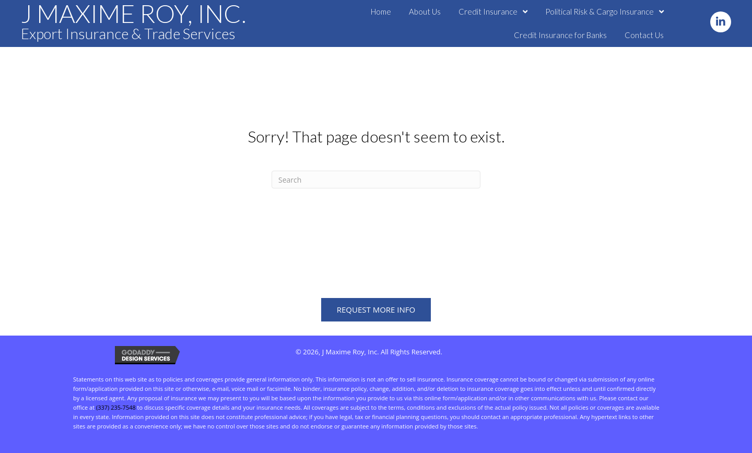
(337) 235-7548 (116, 407)
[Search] (376, 179)
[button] (720, 21)
